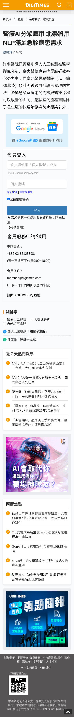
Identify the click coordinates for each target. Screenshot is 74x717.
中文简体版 (30, 667)
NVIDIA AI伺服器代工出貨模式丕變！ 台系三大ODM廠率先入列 (39, 365)
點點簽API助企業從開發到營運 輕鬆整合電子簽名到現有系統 (39, 577)
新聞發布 (23, 657)
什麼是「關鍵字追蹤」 (23, 339)
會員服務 (34, 657)
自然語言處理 (16, 323)
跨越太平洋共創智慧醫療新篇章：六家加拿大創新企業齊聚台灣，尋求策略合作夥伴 (39, 518)
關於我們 (9, 657)
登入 (37, 210)
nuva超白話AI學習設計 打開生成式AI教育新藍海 (40, 562)
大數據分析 (42, 319)
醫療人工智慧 (16, 319)
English (46, 667)
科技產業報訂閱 (52, 657)
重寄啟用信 (26, 192)
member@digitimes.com (24, 278)
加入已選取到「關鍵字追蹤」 (28, 331)
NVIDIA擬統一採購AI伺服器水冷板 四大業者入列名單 (40, 379)
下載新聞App (18, 673)
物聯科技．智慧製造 (41, 19)
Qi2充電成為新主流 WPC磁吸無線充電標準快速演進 (39, 534)
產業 (20, 19)
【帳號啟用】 (16, 227)
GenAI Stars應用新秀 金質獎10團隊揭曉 (39, 548)
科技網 (7, 19)
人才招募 (51, 661)
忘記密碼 (12, 192)
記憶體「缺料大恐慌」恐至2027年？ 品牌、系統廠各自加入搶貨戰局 (40, 394)
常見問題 (38, 661)
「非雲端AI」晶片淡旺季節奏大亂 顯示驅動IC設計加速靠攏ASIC (39, 422)
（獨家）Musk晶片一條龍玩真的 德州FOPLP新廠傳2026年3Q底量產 (39, 408)
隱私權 (26, 661)
